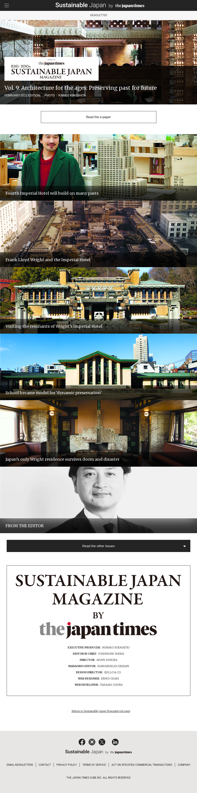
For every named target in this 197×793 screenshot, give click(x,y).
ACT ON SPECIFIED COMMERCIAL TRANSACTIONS (141, 764)
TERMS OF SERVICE (94, 764)
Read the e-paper (98, 117)
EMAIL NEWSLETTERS (20, 764)
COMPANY (184, 764)
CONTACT (45, 764)
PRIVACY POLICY (66, 764)
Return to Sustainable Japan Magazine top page (101, 711)
